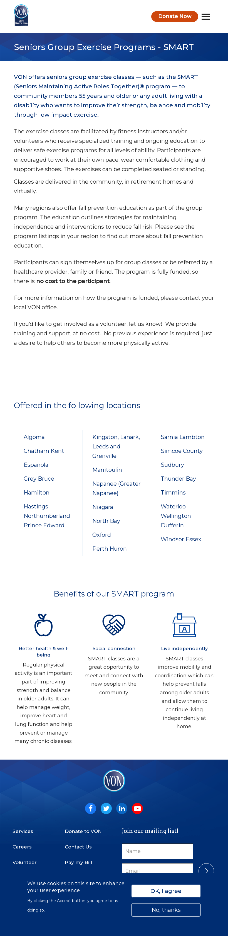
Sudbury (172, 464)
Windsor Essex (181, 539)
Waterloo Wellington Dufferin (176, 516)
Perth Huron (109, 548)
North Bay (106, 521)
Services (23, 831)
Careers (22, 847)
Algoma (34, 437)
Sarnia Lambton (183, 437)
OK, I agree (166, 891)
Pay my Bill (78, 862)
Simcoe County (182, 451)
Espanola (36, 464)
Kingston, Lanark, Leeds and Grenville (116, 446)
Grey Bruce (39, 478)
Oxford (101, 534)
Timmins (173, 492)
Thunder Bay (178, 478)
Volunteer (25, 862)
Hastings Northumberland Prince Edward (47, 516)
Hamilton (36, 492)
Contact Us (78, 847)
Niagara (102, 507)
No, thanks (166, 910)
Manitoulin (107, 469)
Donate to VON (83, 831)
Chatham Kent (44, 451)
